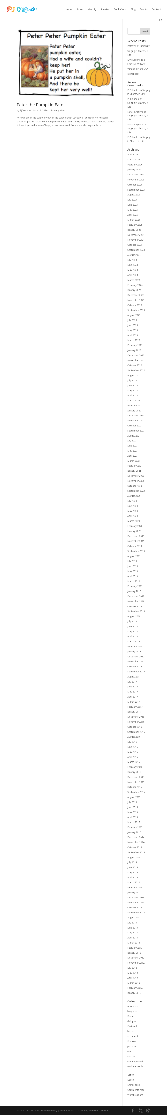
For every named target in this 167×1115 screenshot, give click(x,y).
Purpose (131, 1041)
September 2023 (136, 310)
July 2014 (132, 862)
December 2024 (135, 234)
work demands (135, 1066)
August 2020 (134, 495)
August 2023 (134, 315)
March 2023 (133, 340)
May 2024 (132, 269)
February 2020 (135, 526)
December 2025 (135, 174)
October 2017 (134, 666)
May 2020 (132, 511)
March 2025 (133, 219)
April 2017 (132, 696)
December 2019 (135, 536)
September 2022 (136, 370)
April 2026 (132, 154)
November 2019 (135, 541)
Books (79, 9)
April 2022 (132, 395)
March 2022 (133, 400)
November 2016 (135, 721)
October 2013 (134, 907)
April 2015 (132, 817)
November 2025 (135, 179)
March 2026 (133, 159)
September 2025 (136, 189)
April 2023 (132, 335)
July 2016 (132, 741)
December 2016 (135, 716)
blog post (132, 1011)
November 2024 (135, 239)
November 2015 (135, 782)
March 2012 (133, 982)
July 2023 (132, 320)
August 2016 (134, 736)
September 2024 (136, 249)
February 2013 (135, 947)
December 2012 (135, 957)
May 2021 (132, 450)
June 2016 (132, 746)
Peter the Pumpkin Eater (41, 105)
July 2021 (132, 440)
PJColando (25, 110)
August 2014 (134, 857)
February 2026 (135, 164)
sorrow (131, 1056)
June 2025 (132, 204)
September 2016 (136, 731)
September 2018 (136, 611)
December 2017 (135, 656)
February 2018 (135, 646)
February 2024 (135, 285)
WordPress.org (135, 1094)
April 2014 (132, 877)
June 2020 (132, 505)
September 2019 (136, 551)
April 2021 (132, 455)
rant (129, 1051)
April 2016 (132, 756)
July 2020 (132, 500)
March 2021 (133, 460)
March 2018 (133, 641)
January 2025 (134, 229)
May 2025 (132, 209)
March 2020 (133, 520)
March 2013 (133, 942)
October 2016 (134, 726)
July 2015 (132, 802)
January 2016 (134, 771)
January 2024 (134, 289)
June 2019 (132, 566)
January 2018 (134, 651)
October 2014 (134, 847)
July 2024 (132, 259)
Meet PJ (92, 9)
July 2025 (132, 199)
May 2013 (132, 932)
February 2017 (135, 706)
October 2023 (134, 305)
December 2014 (135, 837)
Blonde (131, 1016)
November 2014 (135, 842)
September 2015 (136, 792)
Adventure (132, 1006)
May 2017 (132, 691)
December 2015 (135, 777)
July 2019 (132, 561)
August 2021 (134, 435)
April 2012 (132, 977)
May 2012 (132, 972)
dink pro (131, 1021)
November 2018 (135, 601)
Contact (156, 9)
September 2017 (136, 671)
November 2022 (135, 360)
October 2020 (134, 485)
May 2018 (132, 631)
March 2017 (133, 701)
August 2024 (134, 254)
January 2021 (134, 470)
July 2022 (132, 380)
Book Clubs (120, 9)
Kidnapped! (133, 73)
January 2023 (134, 350)
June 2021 (132, 445)
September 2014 (136, 852)
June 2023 (132, 325)
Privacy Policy (49, 1110)
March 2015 (133, 822)
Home (69, 9)
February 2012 (135, 987)
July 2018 (132, 621)
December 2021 (135, 415)
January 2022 (134, 410)
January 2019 (134, 591)
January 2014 (134, 892)
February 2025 (135, 224)
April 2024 (132, 274)
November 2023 (135, 300)
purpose (131, 1046)
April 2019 (132, 576)
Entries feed (133, 1084)
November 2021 (135, 420)
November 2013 (135, 902)
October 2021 (134, 425)
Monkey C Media (98, 1110)
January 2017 (134, 711)
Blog (133, 9)
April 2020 (132, 515)
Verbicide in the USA (137, 68)
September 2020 (136, 490)
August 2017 (134, 676)
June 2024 (132, 264)
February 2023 (135, 345)
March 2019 (133, 581)
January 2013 (134, 952)
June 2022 (132, 385)
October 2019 (134, 546)
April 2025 (132, 214)
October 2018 (134, 606)
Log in (130, 1079)
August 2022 (134, 375)
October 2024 (134, 244)
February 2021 (135, 465)
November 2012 (135, 962)
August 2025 (134, 194)
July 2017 (132, 681)
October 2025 (134, 184)
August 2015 (134, 797)
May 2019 (132, 571)
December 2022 (135, 355)
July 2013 (132, 922)
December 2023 (135, 295)
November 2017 (135, 661)
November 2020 (135, 480)
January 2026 (134, 169)
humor (130, 1031)
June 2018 (132, 626)
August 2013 (134, 917)
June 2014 (132, 867)
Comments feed (135, 1089)
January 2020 (134, 531)
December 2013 (135, 897)
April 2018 (132, 636)
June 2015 (132, 807)
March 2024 (133, 280)
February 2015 (135, 827)
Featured (132, 1026)
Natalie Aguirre (135, 111)
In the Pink (132, 1036)
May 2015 (132, 812)
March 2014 (133, 882)
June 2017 (132, 686)
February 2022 (135, 405)
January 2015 (134, 832)
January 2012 (134, 992)
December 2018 (135, 596)
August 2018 (134, 616)
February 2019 (135, 586)
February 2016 (135, 766)
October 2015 (134, 786)
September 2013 (136, 912)
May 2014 (132, 872)
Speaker (105, 9)
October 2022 (134, 365)
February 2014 (135, 887)
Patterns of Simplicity (138, 45)
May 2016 (132, 751)
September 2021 (136, 430)
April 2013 (132, 937)
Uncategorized (57, 110)
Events (143, 9)
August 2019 (134, 556)
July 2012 (132, 967)
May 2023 (132, 330)
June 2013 (132, 927)
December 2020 (135, 475)
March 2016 (133, 761)
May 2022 (132, 390)
